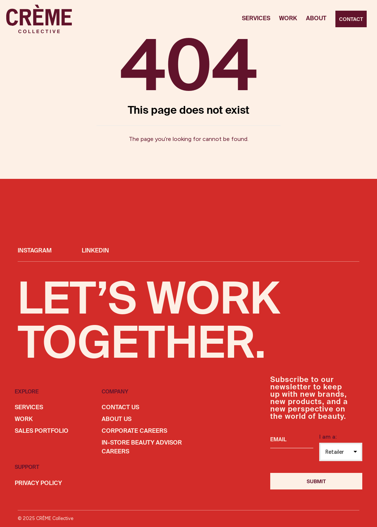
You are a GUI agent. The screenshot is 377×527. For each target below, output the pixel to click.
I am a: (328, 436)
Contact (351, 19)
